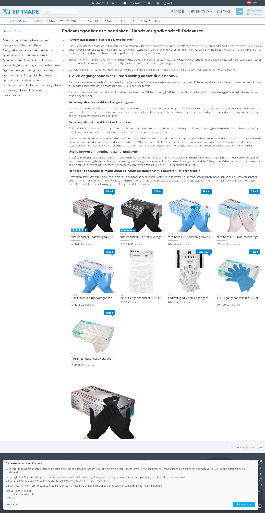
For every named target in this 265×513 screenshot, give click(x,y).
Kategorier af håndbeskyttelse (33, 45)
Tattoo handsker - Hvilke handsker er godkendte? (33, 85)
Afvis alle (10, 497)
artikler (18, 30)
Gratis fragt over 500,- (138, 3)
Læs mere (11, 504)
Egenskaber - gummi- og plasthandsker (33, 70)
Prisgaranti (165, 3)
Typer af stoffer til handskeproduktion (33, 60)
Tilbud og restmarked (149, 20)
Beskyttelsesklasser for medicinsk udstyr (33, 50)
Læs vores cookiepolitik (18, 490)
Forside (177, 11)
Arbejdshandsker (18, 20)
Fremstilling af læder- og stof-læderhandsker (33, 65)
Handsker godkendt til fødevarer (33, 90)
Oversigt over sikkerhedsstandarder (33, 40)
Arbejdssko (46, 20)
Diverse (94, 20)
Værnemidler (72, 20)
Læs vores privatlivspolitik (19, 494)
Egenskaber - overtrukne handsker (33, 80)
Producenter (116, 20)
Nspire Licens (33, 95)
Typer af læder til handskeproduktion (33, 55)
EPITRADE (25, 12)
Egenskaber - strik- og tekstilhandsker (33, 75)
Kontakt (258, 491)
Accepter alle (244, 504)
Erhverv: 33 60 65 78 (105, 3)
